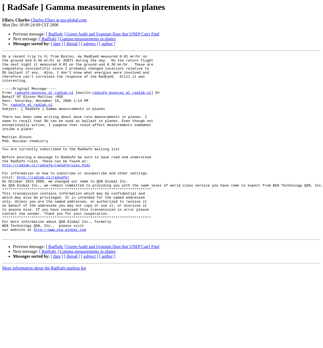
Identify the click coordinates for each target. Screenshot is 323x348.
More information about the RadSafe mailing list (44, 304)
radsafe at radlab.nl (31, 115)
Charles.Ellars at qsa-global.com (59, 20)
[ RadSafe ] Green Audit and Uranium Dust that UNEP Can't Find (102, 34)
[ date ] (57, 43)
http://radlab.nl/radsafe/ (43, 202)
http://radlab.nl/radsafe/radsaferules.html (46, 187)
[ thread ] (72, 43)
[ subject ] (89, 43)
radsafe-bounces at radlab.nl (44, 100)
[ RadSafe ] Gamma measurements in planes (77, 39)
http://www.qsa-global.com (60, 265)
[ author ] (107, 43)
